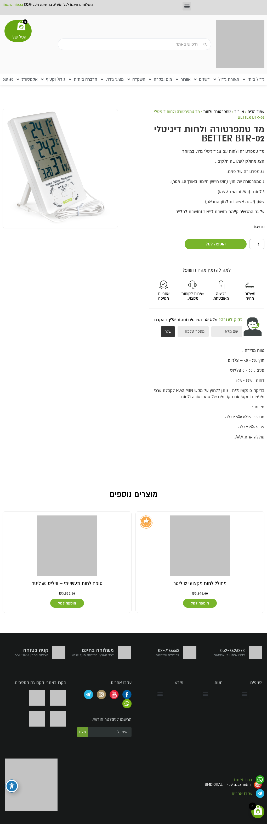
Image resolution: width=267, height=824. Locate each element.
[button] (187, 6)
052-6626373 (232, 650)
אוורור (239, 111)
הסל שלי (19, 37)
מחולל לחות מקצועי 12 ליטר (199, 583)
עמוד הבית (255, 111)
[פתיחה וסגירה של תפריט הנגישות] (11, 786)
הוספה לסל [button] (200, 603)
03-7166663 (168, 650)
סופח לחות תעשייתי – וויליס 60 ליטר (67, 583)
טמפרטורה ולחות (217, 111)
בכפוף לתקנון (13, 4)
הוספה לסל (216, 244)
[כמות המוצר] (256, 244)
